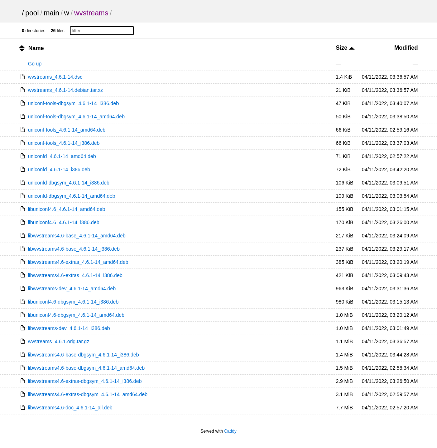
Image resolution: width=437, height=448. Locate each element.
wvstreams (91, 13)
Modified (406, 48)
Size (345, 48)
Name (36, 48)
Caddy (230, 431)
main (51, 13)
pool (32, 13)
